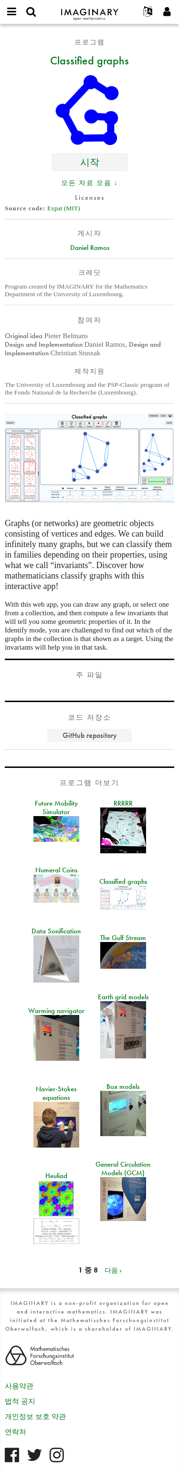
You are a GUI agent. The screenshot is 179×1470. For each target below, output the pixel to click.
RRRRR (123, 803)
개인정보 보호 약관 (35, 1416)
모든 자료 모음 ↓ (89, 182)
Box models (122, 1086)
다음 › (113, 1270)
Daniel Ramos (89, 247)
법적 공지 (20, 1401)
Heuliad (56, 1175)
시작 (89, 162)
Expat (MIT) (63, 208)
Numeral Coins (56, 870)
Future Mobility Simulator (56, 807)
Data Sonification (56, 931)
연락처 (15, 1432)
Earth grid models (123, 997)
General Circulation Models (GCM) (122, 1168)
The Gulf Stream (123, 937)
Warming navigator (56, 1010)
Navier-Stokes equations (56, 1093)
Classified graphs (89, 60)
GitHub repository (90, 735)
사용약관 (19, 1386)
